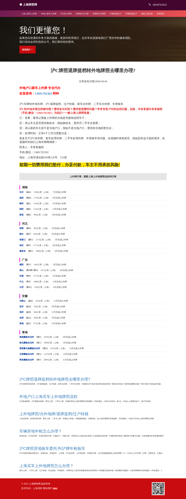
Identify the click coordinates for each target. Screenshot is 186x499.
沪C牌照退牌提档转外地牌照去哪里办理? (54, 379)
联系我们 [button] (27, 49)
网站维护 (47, 488)
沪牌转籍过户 (115, 14)
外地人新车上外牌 (48, 14)
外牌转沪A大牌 (82, 14)
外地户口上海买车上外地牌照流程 (48, 396)
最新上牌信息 (147, 14)
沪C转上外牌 (66, 14)
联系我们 (161, 14)
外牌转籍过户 (131, 14)
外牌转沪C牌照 (99, 14)
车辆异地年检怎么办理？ (40, 431)
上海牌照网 (30, 4)
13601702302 (43, 93)
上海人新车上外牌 (29, 14)
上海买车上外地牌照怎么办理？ (46, 466)
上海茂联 (37, 488)
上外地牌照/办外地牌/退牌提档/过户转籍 (53, 414)
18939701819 (159, 4)
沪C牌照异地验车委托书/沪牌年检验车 (52, 448)
